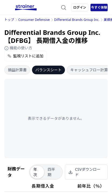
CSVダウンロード (84, 172)
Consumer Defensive (34, 19)
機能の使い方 (18, 47)
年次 (35, 172)
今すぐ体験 (99, 7)
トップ (9, 19)
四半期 (51, 172)
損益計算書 (17, 69)
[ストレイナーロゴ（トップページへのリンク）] (26, 7)
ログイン (79, 7)
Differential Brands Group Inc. (76, 19)
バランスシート (48, 69)
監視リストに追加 (25, 55)
